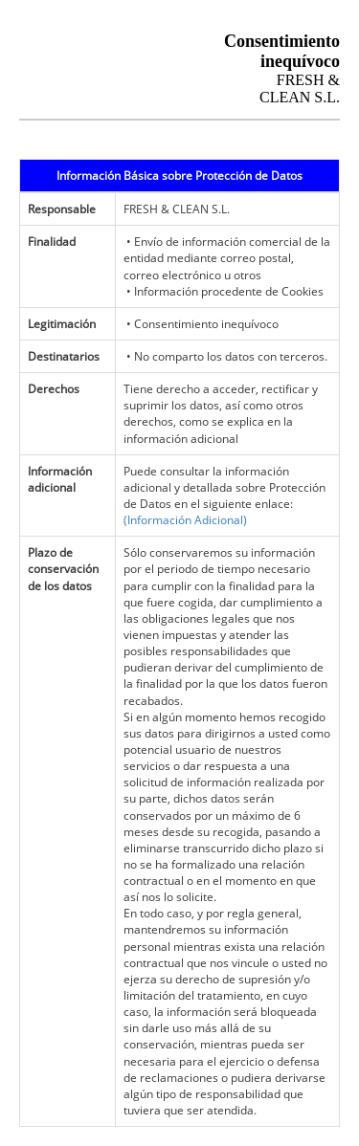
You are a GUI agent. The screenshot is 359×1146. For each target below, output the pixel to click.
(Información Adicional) (185, 520)
